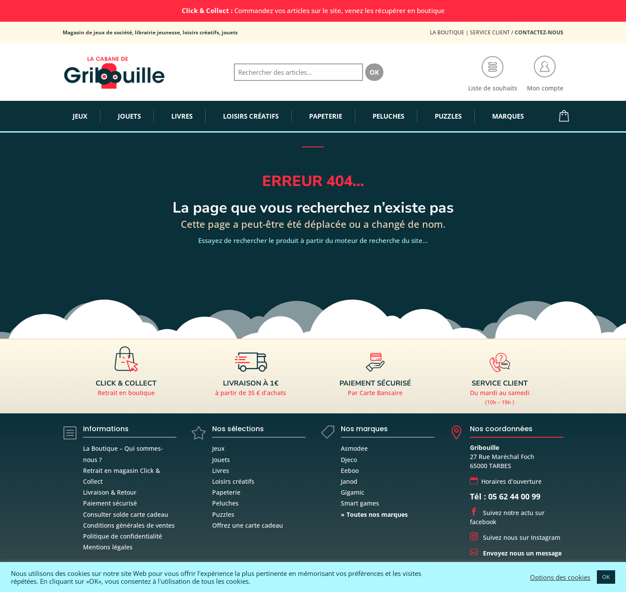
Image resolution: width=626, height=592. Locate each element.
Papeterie (226, 492)
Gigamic (352, 492)
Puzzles (223, 514)
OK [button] (606, 577)
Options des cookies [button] (560, 577)
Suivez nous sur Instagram (515, 537)
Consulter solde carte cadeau (125, 514)
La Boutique (447, 32)
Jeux (218, 448)
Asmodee (354, 448)
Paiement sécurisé (110, 503)
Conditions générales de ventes (129, 525)
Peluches (225, 503)
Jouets (221, 460)
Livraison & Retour (110, 492)
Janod (349, 481)
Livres (220, 470)
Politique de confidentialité (122, 536)
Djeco (349, 460)
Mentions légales (108, 547)
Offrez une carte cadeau (247, 525)
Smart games (360, 503)
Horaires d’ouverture (506, 481)
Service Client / (516, 32)
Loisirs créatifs (233, 481)
